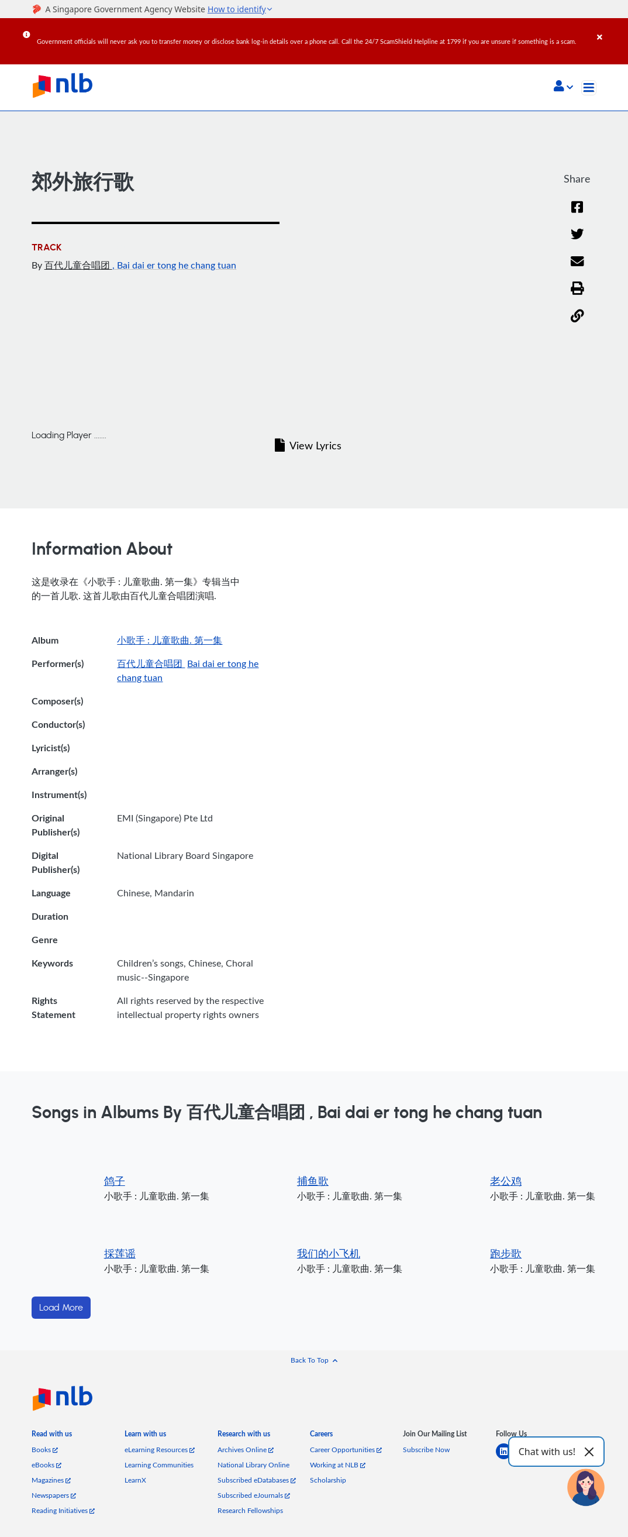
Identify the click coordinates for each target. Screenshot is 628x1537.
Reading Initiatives (63, 1510)
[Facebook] (577, 214)
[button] (563, 87)
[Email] (577, 269)
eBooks (46, 1464)
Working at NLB (337, 1464)
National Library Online (253, 1464)
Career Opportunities (346, 1449)
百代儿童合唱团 (78, 265)
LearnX (135, 1479)
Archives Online (246, 1449)
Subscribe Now (426, 1449)
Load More (61, 1307)
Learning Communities (159, 1464)
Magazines (51, 1479)
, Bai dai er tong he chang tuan (174, 265)
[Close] (610, 28)
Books (45, 1449)
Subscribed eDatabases (257, 1479)
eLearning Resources (160, 1449)
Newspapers (54, 1495)
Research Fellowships (250, 1510)
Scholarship (328, 1479)
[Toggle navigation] (588, 87)
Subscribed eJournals (254, 1495)
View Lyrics (308, 445)
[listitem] (52, 1436)
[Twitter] (577, 241)
